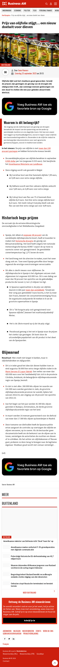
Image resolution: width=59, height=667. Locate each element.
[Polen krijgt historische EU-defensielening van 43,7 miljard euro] (6, 556)
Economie (17, 10)
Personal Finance (45, 10)
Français (6, 644)
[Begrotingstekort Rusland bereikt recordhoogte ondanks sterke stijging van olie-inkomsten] (6, 574)
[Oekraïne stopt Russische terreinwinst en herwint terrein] (6, 583)
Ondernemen (6, 10)
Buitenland (5, 65)
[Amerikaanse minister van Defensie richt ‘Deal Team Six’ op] (29, 522)
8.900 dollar (10, 161)
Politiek (27, 10)
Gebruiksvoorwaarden (12, 633)
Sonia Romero (23, 70)
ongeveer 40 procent (32, 235)
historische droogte (24, 241)
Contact (6, 661)
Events (38, 631)
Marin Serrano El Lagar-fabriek (18, 371)
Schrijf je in (29, 620)
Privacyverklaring (30, 633)
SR (5, 72)
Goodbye (40, 654)
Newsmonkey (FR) (27, 654)
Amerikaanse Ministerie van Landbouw (25, 164)
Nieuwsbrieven (28, 631)
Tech (34, 10)
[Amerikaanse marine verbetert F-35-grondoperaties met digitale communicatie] (6, 547)
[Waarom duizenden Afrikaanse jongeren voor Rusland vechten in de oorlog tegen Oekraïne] (6, 565)
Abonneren (7, 631)
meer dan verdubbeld (35, 290)
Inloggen (16, 631)
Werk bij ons (48, 631)
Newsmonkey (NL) (10, 654)
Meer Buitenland (39, 592)
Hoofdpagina (6, 15)
